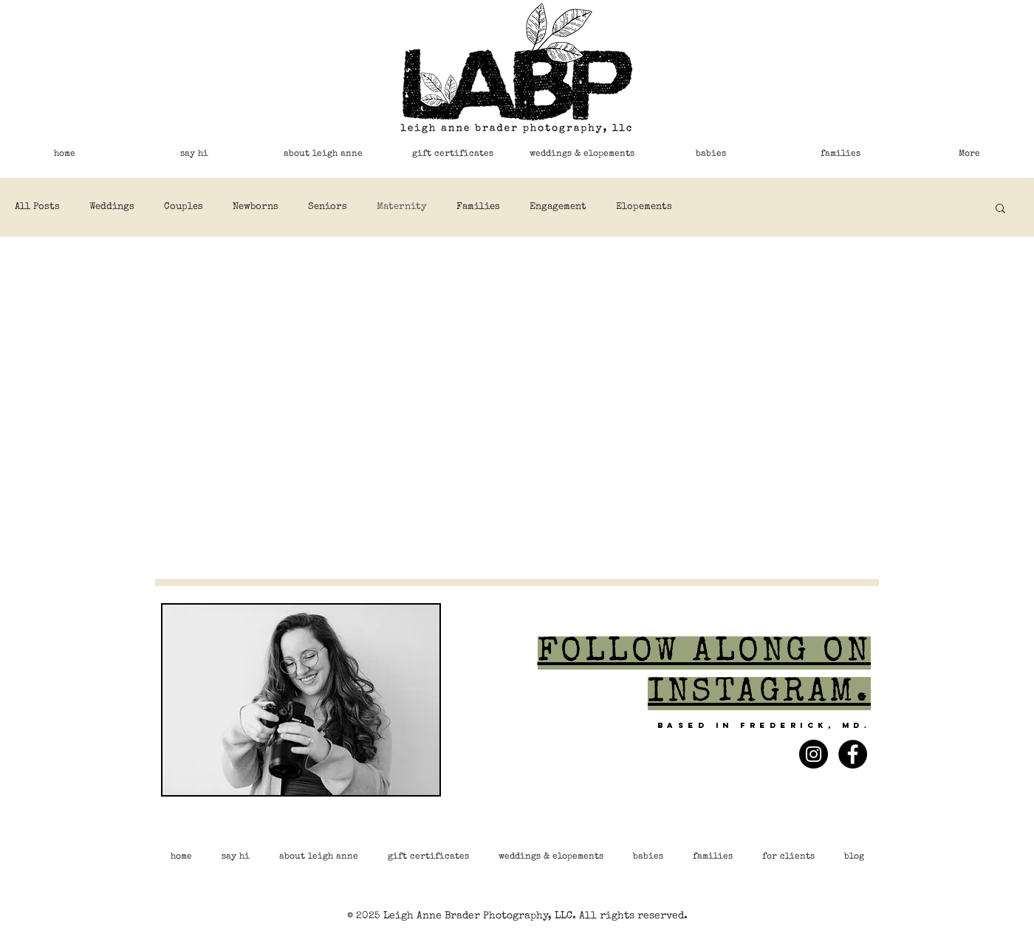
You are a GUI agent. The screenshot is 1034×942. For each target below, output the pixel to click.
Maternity (402, 207)
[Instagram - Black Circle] (813, 754)
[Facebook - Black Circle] (852, 754)
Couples (183, 207)
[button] (1000, 209)
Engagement (558, 207)
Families (478, 207)
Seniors (327, 207)
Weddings (111, 207)
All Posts (37, 207)
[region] (300, 706)
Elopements (644, 207)
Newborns (255, 207)
